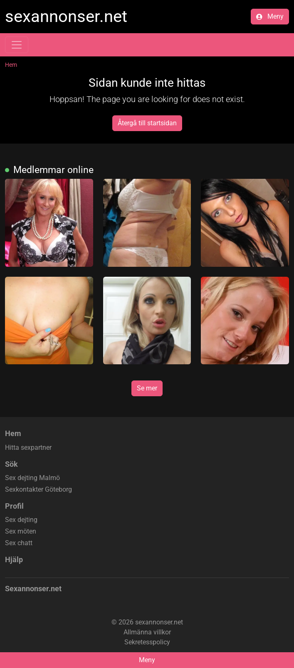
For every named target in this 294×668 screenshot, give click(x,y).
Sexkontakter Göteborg (38, 489)
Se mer (147, 388)
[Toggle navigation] (16, 45)
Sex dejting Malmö (32, 478)
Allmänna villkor (147, 632)
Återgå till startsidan (147, 123)
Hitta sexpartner (28, 447)
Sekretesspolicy (147, 642)
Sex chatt (18, 543)
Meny (270, 16)
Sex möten (20, 531)
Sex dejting (21, 520)
